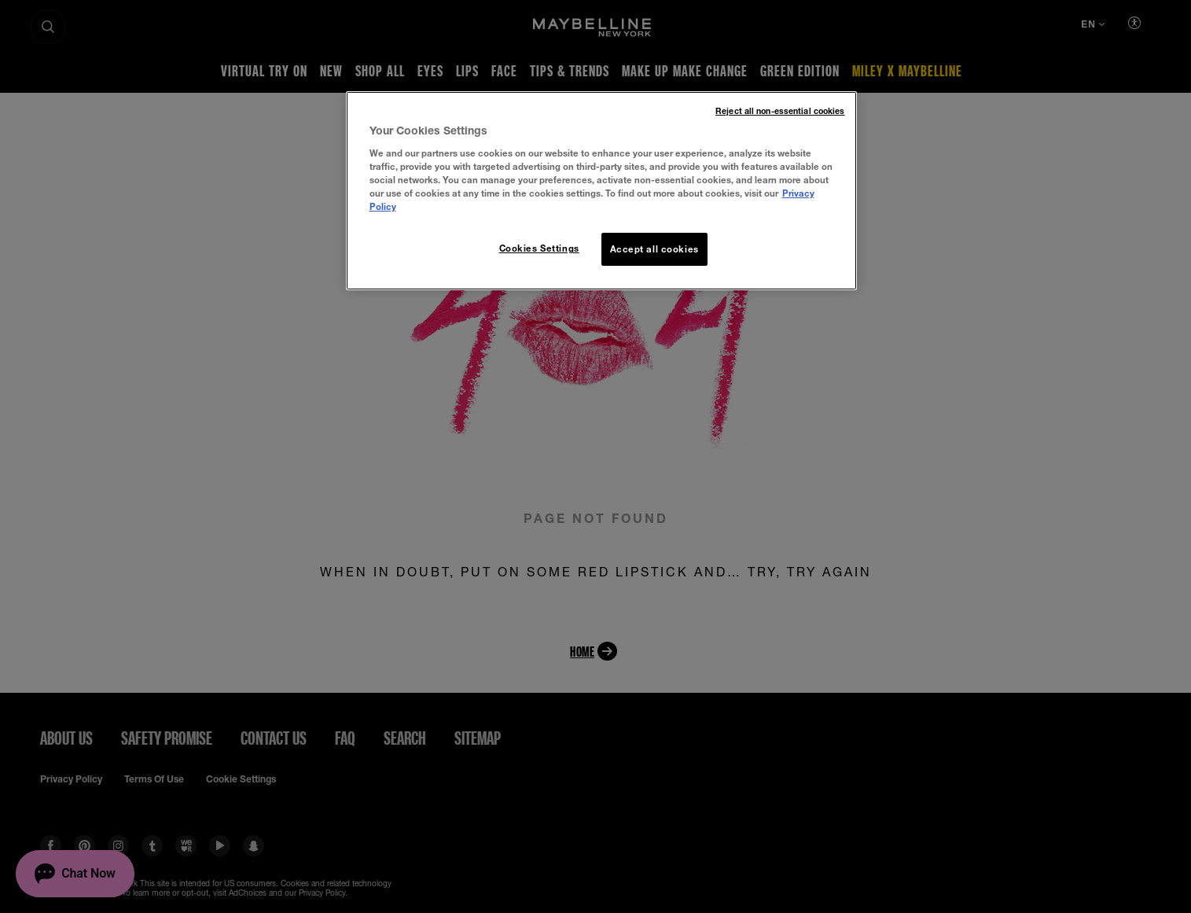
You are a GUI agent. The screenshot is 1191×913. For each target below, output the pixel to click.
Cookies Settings (539, 248)
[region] (601, 190)
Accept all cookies (654, 249)
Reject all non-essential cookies (779, 111)
